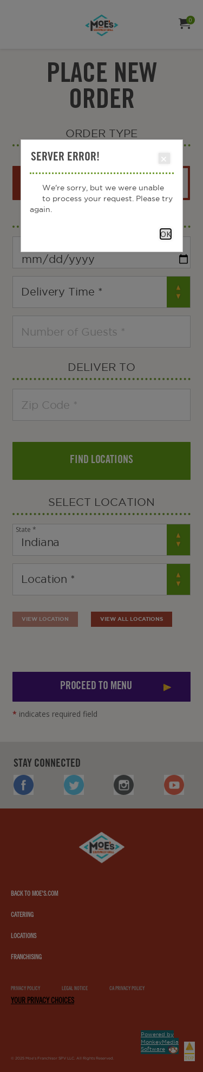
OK (165, 234)
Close (164, 159)
